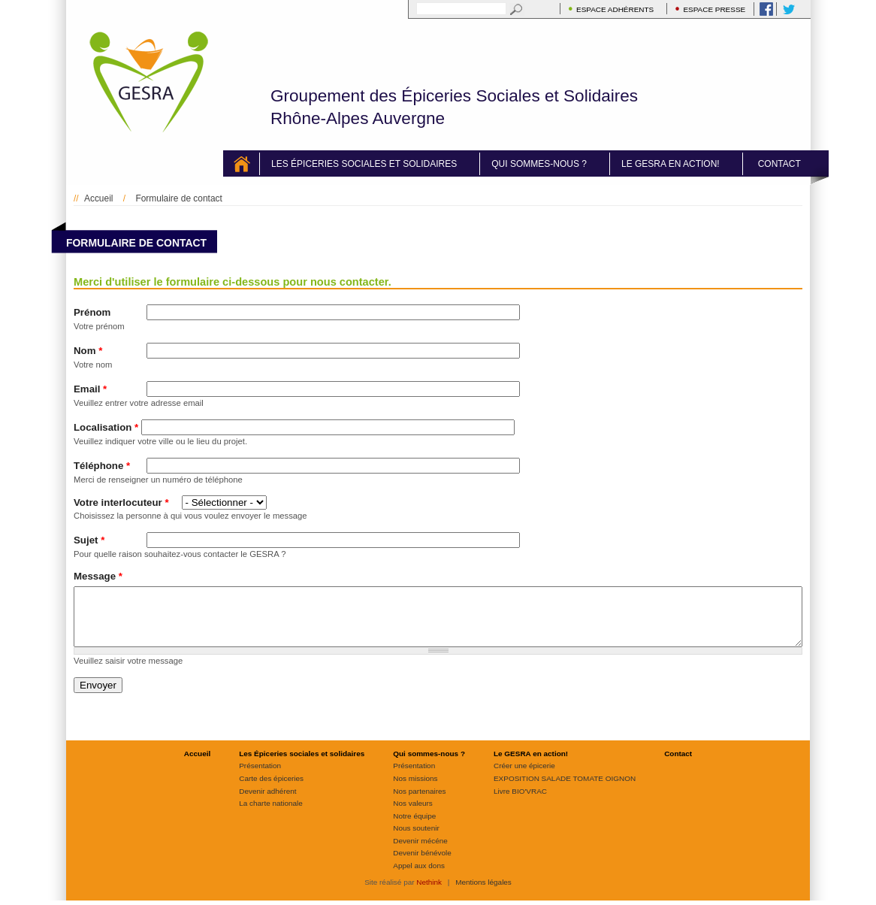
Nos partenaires (419, 802)
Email (90, 389)
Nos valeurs (413, 814)
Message (98, 576)
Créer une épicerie (524, 777)
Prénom (92, 312)
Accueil (253, 164)
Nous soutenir (416, 839)
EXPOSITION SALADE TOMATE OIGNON (565, 789)
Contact (779, 164)
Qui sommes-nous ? (539, 164)
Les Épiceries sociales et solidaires (364, 164)
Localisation (106, 427)
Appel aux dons (419, 877)
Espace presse (714, 9)
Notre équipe (414, 827)
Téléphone (102, 465)
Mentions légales (483, 893)
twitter (786, 9)
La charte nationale (271, 814)
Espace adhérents (615, 9)
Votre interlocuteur (121, 502)
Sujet (89, 540)
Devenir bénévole (422, 864)
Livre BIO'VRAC (520, 802)
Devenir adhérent (267, 802)
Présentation (260, 777)
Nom (88, 350)
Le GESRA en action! (670, 164)
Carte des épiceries (271, 789)
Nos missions (415, 789)
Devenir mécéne (420, 852)
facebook (763, 9)
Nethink (429, 893)
